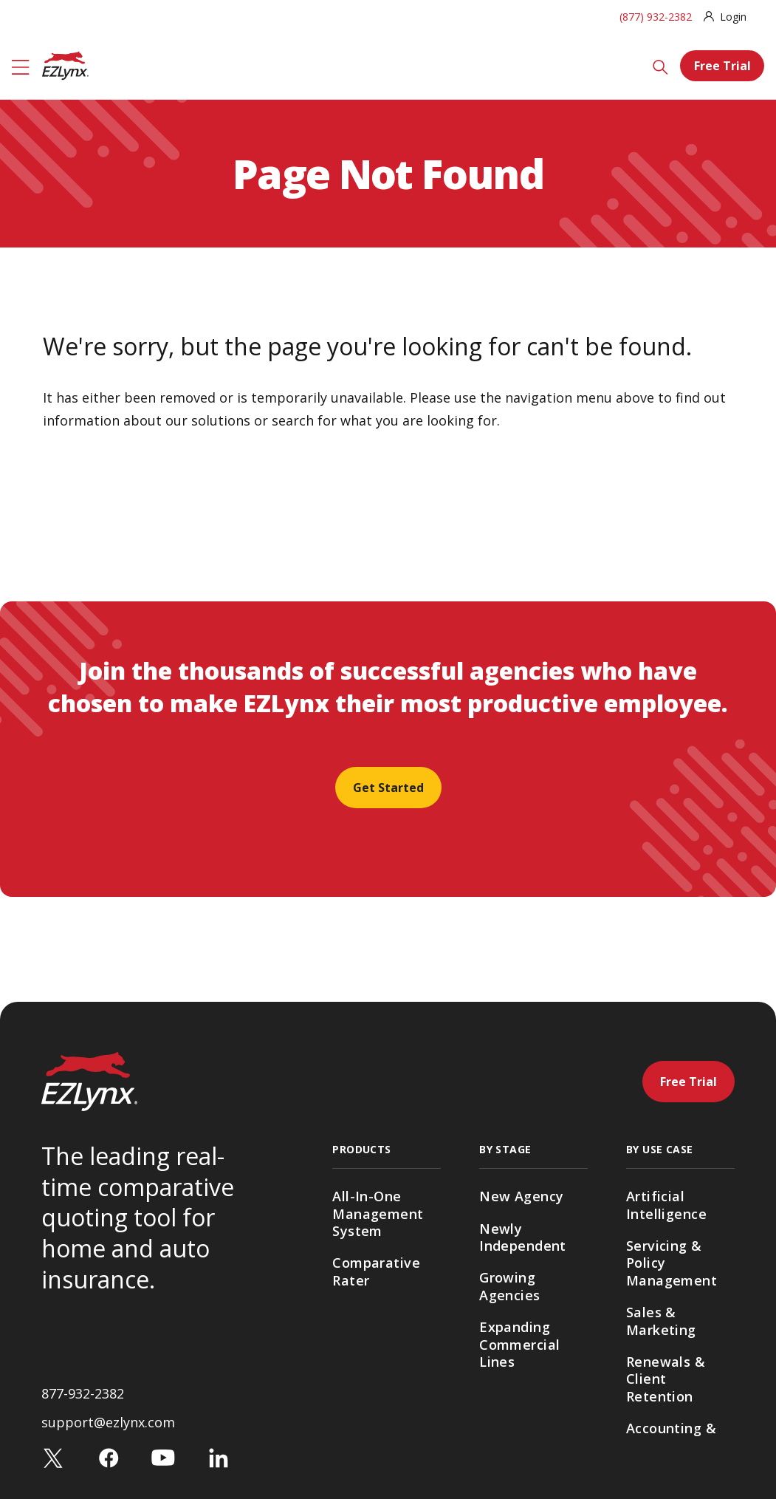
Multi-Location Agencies (529, 1401)
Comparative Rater (376, 1271)
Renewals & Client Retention (665, 1379)
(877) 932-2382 (655, 17)
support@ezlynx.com (108, 1457)
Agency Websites (363, 1320)
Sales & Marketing (661, 1320)
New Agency (521, 1196)
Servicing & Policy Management (671, 1263)
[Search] (660, 65)
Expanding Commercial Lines (519, 1344)
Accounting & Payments (671, 1436)
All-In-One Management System (377, 1213)
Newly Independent (522, 1237)
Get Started (388, 787)
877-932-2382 (82, 1429)
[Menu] (21, 65)
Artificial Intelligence (666, 1204)
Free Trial (722, 66)
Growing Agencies (509, 1285)
